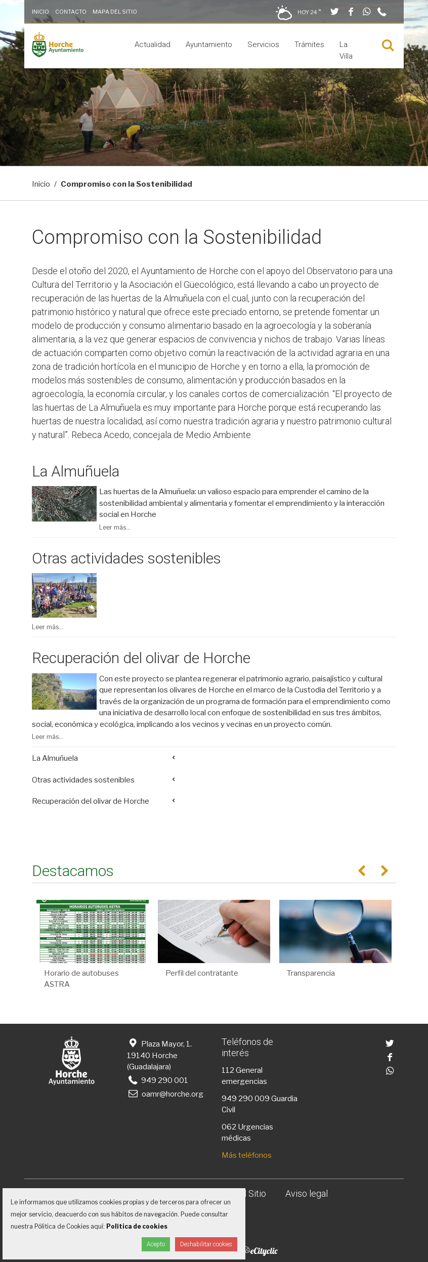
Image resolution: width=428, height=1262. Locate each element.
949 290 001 (157, 1080)
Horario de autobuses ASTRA (81, 979)
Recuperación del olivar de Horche (141, 658)
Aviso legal (306, 1193)
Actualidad (152, 44)
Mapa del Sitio (115, 11)
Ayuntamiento (209, 44)
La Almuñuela (75, 471)
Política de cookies (136, 1226)
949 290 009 (246, 1098)
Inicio (40, 11)
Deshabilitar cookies (206, 1244)
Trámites (309, 44)
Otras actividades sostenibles (126, 558)
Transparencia (311, 973)
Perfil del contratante (201, 973)
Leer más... (115, 527)
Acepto (156, 1244)
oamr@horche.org (165, 1094)
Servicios (263, 44)
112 (228, 1070)
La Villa (346, 50)
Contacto (71, 11)
